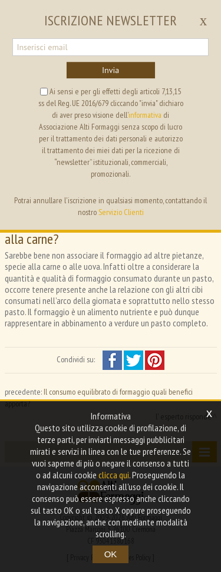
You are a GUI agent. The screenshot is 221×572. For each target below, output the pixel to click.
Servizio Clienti (121, 212)
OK (110, 554)
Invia (110, 70)
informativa (144, 115)
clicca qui (113, 475)
